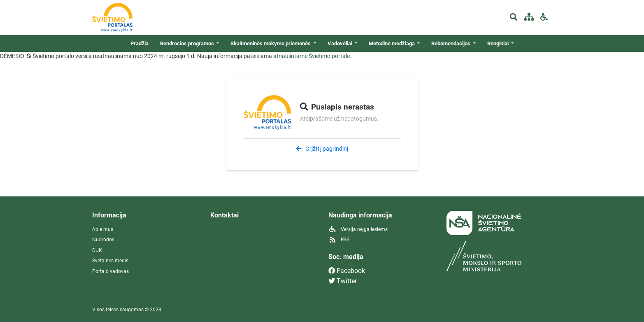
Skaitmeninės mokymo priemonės (271, 43)
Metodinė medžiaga (392, 43)
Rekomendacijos (451, 43)
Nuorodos (103, 240)
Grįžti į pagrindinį (322, 148)
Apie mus (102, 229)
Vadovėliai (340, 43)
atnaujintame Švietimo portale (311, 56)
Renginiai (498, 43)
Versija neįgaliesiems (358, 229)
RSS (338, 240)
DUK (97, 250)
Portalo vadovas (110, 271)
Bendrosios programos (187, 43)
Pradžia (139, 43)
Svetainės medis (110, 261)
